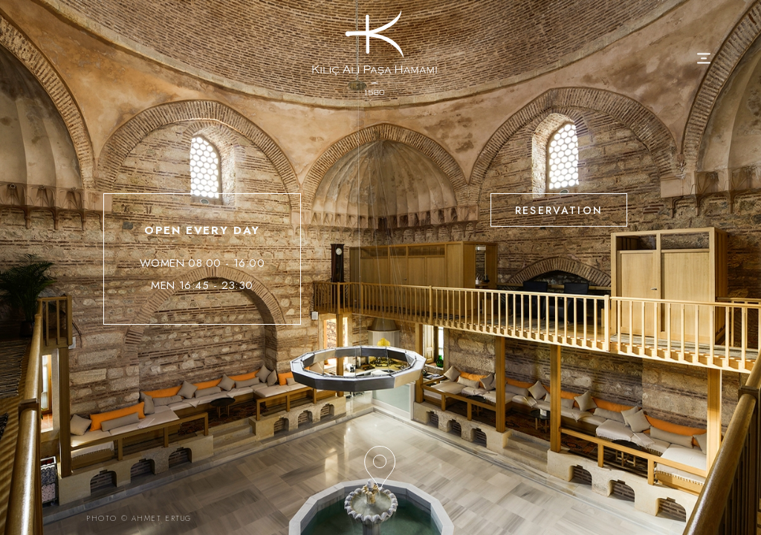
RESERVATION (559, 210)
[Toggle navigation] (704, 58)
